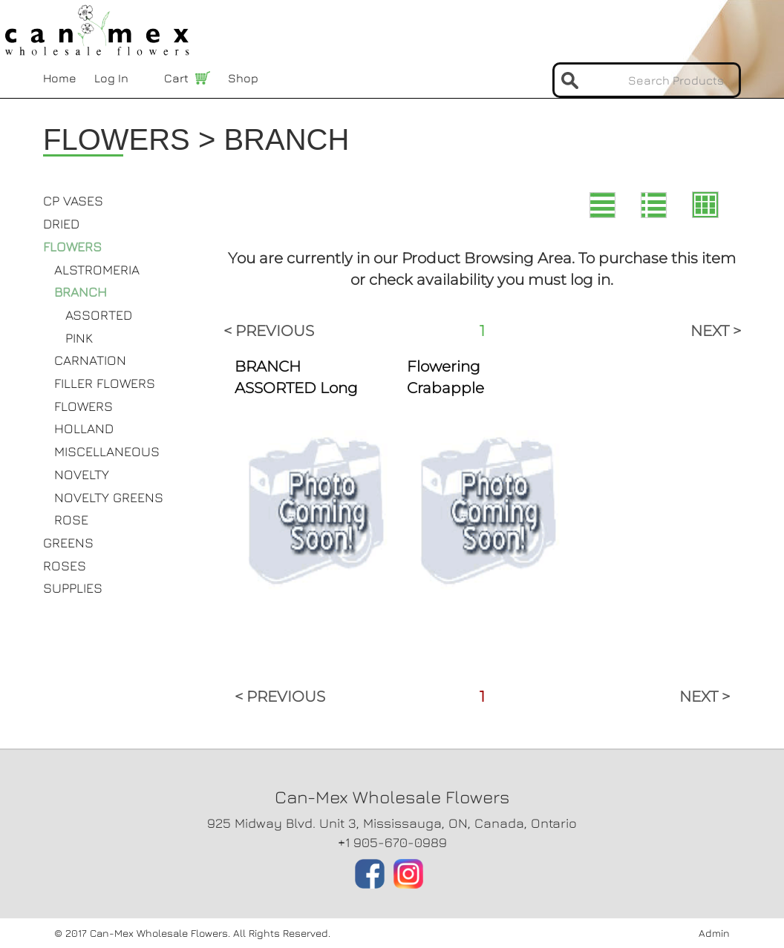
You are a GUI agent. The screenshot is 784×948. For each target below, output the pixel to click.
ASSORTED (98, 315)
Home (59, 78)
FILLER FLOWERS (104, 383)
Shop (243, 78)
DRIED (61, 223)
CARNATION (90, 360)
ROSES (64, 565)
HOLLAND (84, 428)
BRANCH (80, 292)
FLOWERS (72, 246)
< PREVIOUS (268, 331)
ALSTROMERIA (97, 269)
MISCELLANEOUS (107, 451)
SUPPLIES (72, 588)
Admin (714, 932)
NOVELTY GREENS (108, 497)
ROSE (71, 519)
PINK (79, 338)
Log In (111, 78)
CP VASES (73, 200)
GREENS (68, 542)
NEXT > (715, 331)
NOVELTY (81, 474)
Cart (176, 78)
